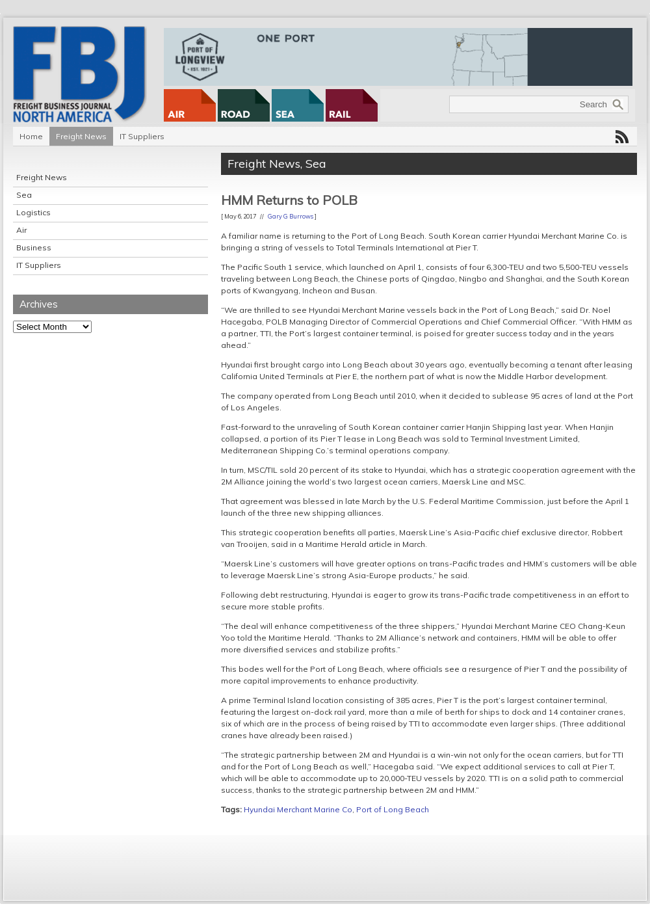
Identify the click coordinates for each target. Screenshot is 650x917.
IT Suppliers (142, 136)
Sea (24, 195)
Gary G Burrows (290, 216)
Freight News (81, 136)
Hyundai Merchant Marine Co (298, 809)
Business (33, 247)
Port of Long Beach (392, 809)
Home (31, 136)
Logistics (33, 212)
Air (21, 230)
